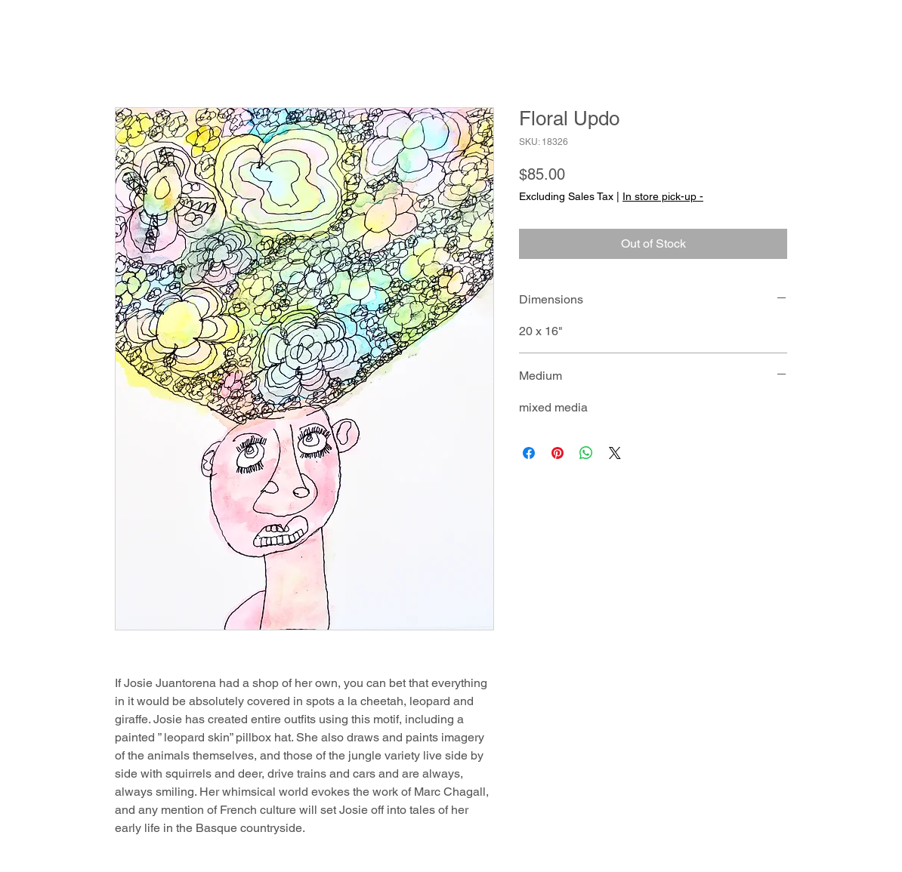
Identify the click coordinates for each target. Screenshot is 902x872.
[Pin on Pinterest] (557, 453)
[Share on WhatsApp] (586, 453)
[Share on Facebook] (529, 453)
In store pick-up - (662, 196)
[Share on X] (615, 453)
